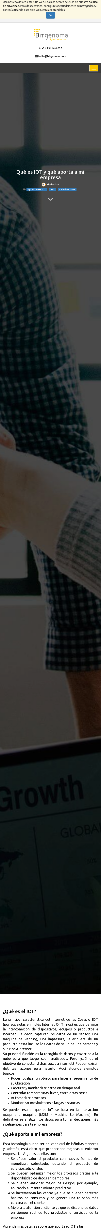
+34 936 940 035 (52, 48)
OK (50, 15)
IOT (53, 189)
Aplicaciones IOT (37, 189)
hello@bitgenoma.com (52, 56)
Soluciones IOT (67, 189)
